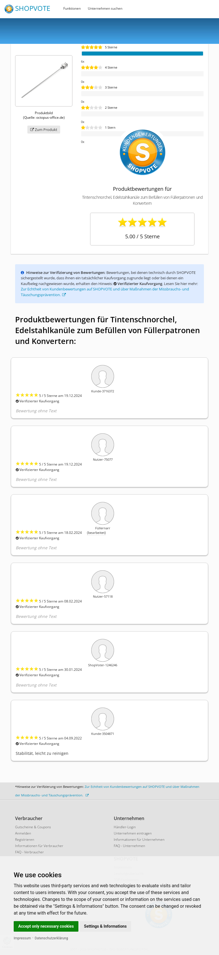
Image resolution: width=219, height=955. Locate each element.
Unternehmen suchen (105, 8)
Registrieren (24, 839)
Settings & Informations (105, 926)
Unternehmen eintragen (133, 833)
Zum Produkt (43, 129)
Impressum (22, 938)
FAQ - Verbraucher (29, 852)
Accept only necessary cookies (46, 926)
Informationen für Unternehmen (139, 839)
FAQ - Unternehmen (129, 845)
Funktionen (72, 8)
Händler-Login (125, 827)
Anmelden (23, 833)
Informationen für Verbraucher (39, 845)
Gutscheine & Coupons (33, 827)
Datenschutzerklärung (51, 938)
